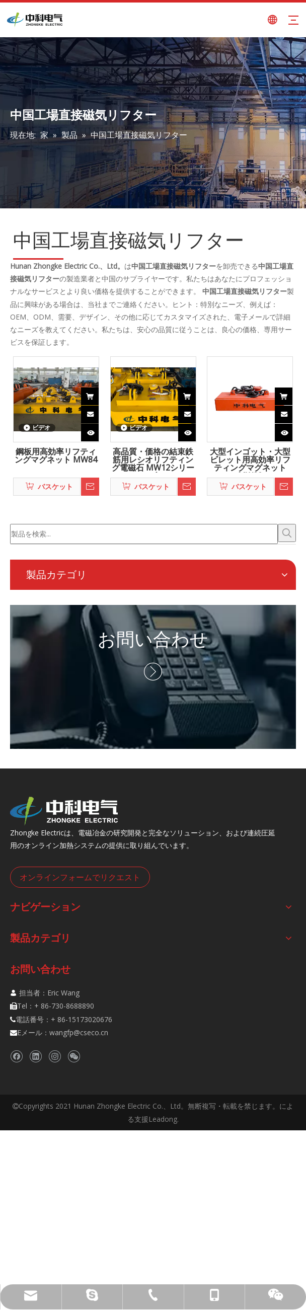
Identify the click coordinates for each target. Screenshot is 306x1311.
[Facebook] (16, 1056)
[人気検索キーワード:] (287, 533)
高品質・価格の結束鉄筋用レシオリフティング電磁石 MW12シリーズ (153, 460)
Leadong (162, 1119)
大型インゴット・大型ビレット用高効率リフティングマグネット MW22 (250, 460)
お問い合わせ (153, 639)
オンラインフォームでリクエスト (80, 877)
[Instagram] (54, 1056)
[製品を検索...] (144, 534)
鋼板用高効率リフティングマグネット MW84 (56, 456)
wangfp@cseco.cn (78, 1032)
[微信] (73, 1056)
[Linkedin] (35, 1056)
